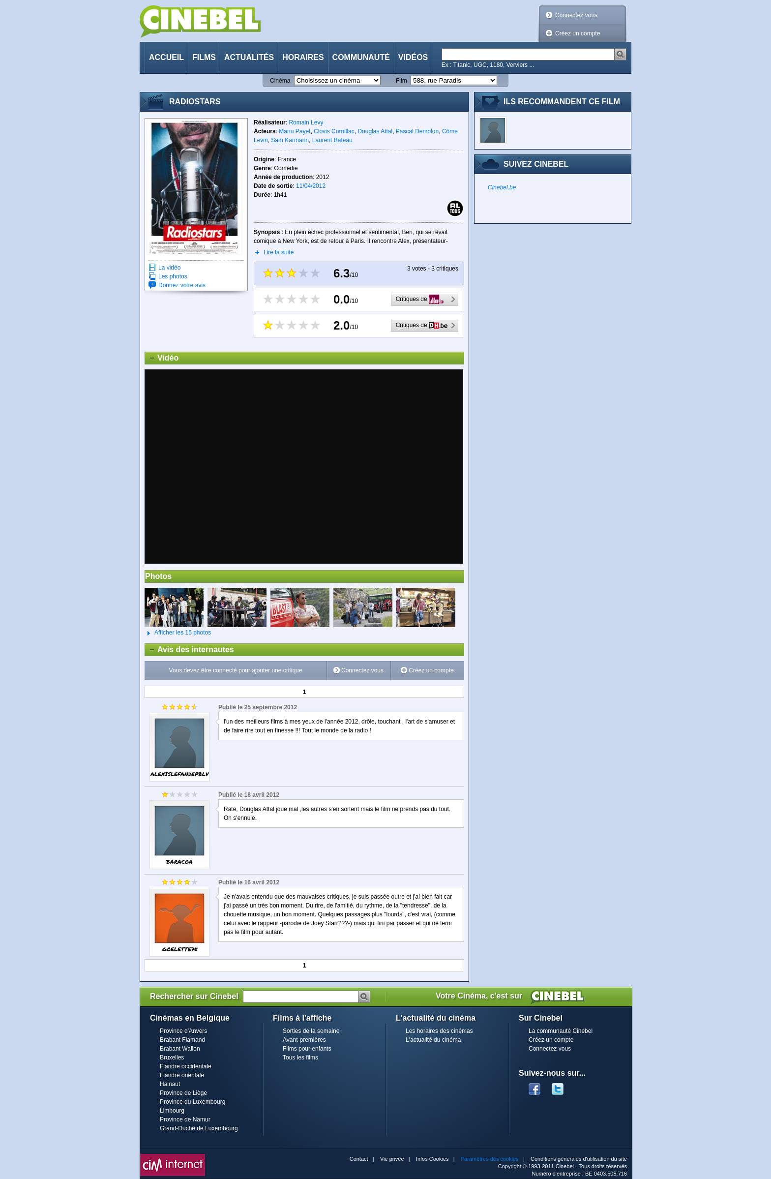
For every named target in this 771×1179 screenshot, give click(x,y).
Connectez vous (576, 15)
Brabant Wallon (180, 1048)
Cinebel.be (502, 187)
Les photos (172, 276)
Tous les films (300, 1057)
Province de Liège (183, 1092)
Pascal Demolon (417, 131)
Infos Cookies (432, 1159)
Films (204, 57)
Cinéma (280, 80)
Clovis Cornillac (334, 131)
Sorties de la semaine (311, 1031)
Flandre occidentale (185, 1066)
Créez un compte (577, 33)
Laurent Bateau (332, 140)
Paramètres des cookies (490, 1159)
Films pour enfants (307, 1048)
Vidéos (413, 57)
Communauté (361, 57)
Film (401, 80)
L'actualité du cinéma (433, 1039)
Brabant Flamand (182, 1039)
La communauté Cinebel (561, 1031)
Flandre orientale (182, 1075)
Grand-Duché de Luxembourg (199, 1128)
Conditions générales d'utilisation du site (579, 1159)
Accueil (166, 57)
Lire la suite (279, 252)
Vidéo (161, 358)
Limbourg (172, 1110)
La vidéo (169, 267)
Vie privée (392, 1159)
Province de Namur (185, 1119)
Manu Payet (294, 131)
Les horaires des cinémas (439, 1031)
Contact (359, 1159)
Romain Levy (306, 122)
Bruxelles (172, 1057)
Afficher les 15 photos (178, 633)
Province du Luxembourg (192, 1101)
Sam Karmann (290, 140)
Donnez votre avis (182, 285)
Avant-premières (304, 1039)
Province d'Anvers (183, 1031)
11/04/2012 (311, 185)
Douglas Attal (374, 131)
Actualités (249, 57)
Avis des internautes (189, 650)
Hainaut (170, 1084)
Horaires (303, 57)
